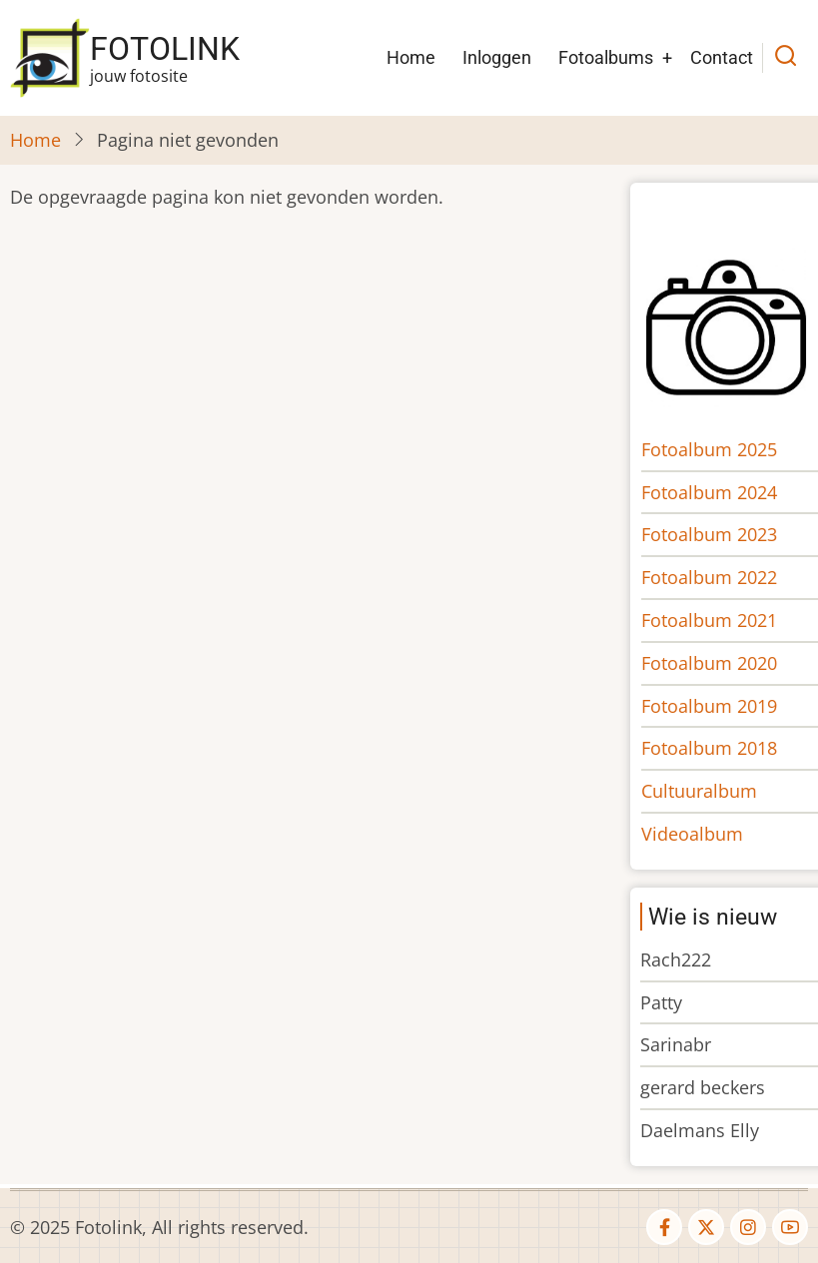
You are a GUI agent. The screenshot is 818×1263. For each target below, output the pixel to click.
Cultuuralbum (704, 791)
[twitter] (706, 1227)
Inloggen (496, 57)
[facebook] (664, 1227)
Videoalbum (697, 834)
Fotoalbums (605, 57)
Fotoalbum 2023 (714, 534)
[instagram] (748, 1227)
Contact (721, 57)
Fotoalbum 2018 (714, 748)
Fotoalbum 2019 (714, 706)
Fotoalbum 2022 (714, 577)
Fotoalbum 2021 (714, 620)
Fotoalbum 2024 (714, 492)
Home (411, 57)
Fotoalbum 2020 (714, 663)
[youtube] (790, 1227)
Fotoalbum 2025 (714, 449)
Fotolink (165, 49)
